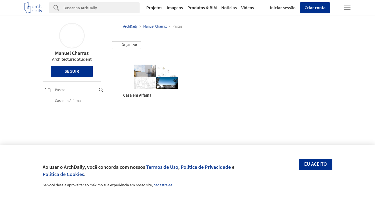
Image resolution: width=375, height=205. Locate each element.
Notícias (229, 8)
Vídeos (247, 8)
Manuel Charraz (72, 53)
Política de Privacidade (206, 167)
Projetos (154, 8)
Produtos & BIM (202, 8)
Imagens (175, 8)
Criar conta (315, 8)
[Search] (102, 7)
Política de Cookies (63, 174)
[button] (126, 45)
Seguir (72, 71)
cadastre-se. (163, 185)
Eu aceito (315, 164)
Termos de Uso (162, 167)
